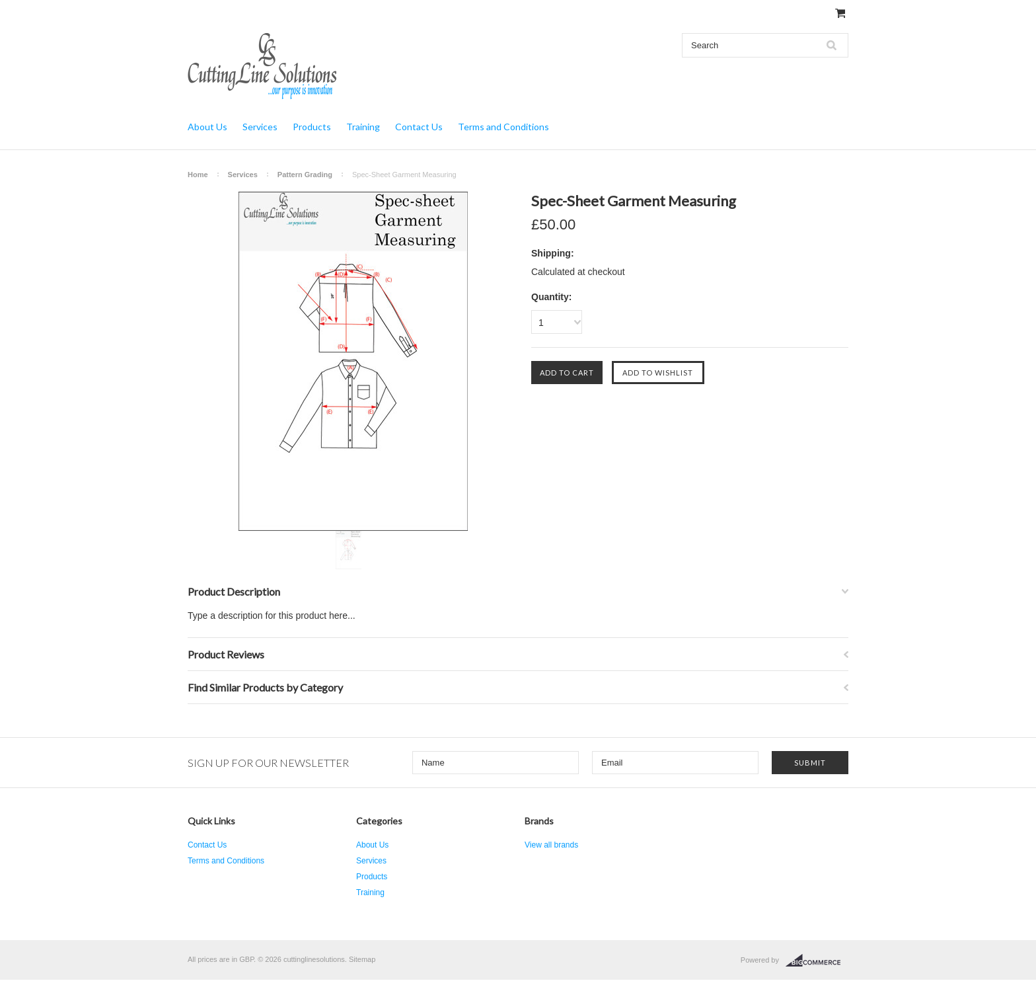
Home (198, 175)
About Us (207, 126)
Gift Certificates (650, 13)
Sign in (736, 13)
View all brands (551, 845)
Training (363, 126)
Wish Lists (700, 13)
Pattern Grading (305, 175)
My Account (598, 13)
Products (312, 126)
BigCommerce (817, 960)
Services (260, 126)
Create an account (788, 13)
